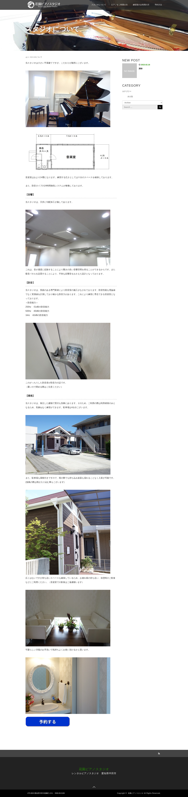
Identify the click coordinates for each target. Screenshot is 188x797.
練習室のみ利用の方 (141, 5)
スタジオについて (98, 5)
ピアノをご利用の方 (119, 5)
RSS (159, 753)
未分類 (130, 96)
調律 (140, 69)
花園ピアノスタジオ (94, 769)
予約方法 (158, 5)
